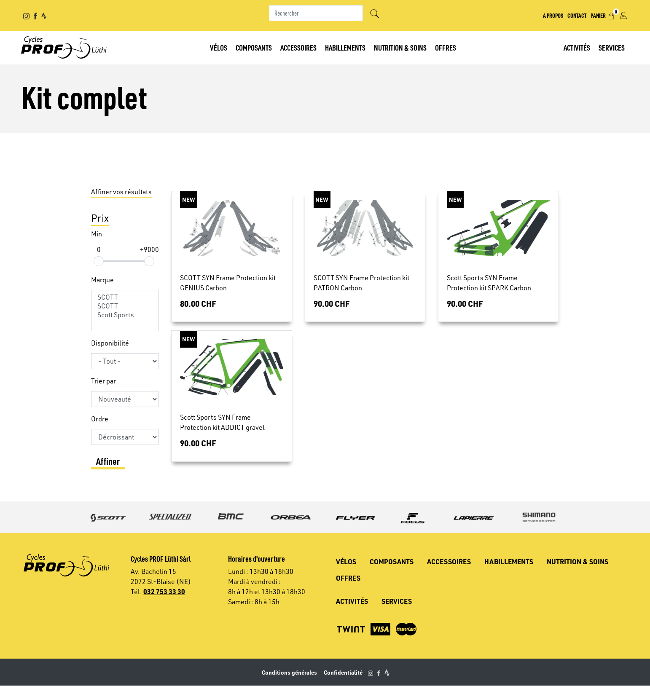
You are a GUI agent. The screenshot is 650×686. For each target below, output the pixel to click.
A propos (553, 15)
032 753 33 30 (164, 591)
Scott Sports (125, 315)
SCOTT (125, 297)
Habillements (345, 47)
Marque (102, 280)
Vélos (218, 47)
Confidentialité (343, 672)
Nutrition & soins (400, 47)
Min (96, 234)
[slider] (99, 261)
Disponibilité (110, 343)
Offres (445, 47)
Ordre (99, 419)
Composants (254, 47)
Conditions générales (289, 672)
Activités (577, 47)
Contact (576, 15)
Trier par (103, 381)
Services (612, 47)
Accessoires (298, 47)
